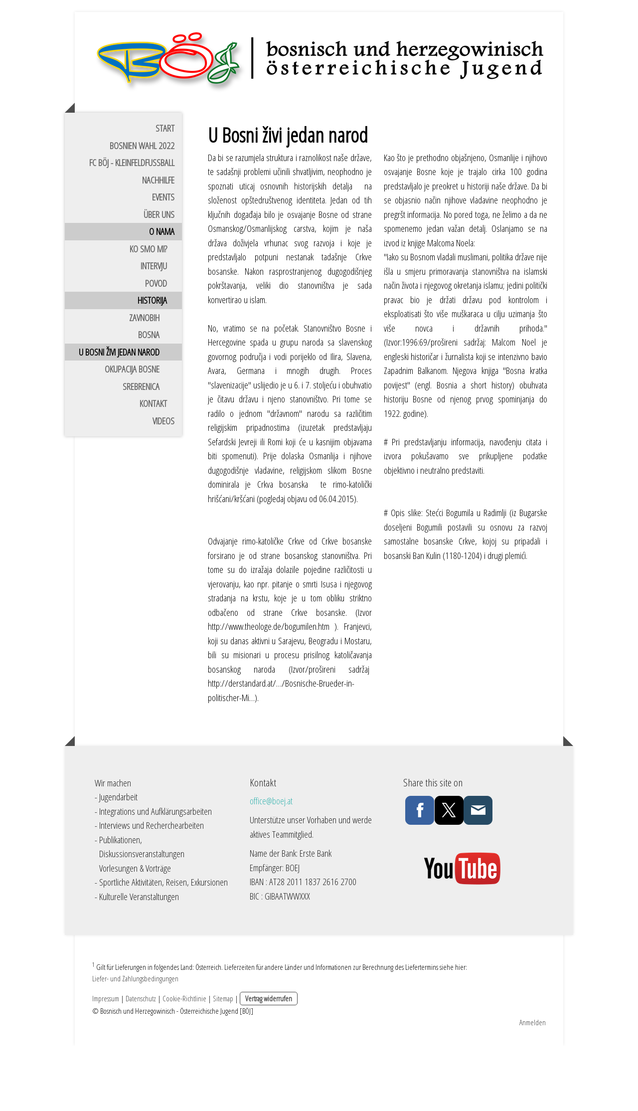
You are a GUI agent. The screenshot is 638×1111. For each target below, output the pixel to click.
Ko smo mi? (148, 311)
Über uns (159, 277)
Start (165, 191)
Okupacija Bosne (132, 431)
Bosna (149, 397)
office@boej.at (271, 863)
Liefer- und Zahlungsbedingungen (135, 1044)
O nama (161, 294)
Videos (163, 483)
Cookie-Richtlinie (184, 1064)
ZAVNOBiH (144, 380)
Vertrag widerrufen (268, 1064)
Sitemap (223, 1064)
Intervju (154, 328)
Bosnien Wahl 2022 (142, 208)
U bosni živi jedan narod (119, 414)
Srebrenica (141, 449)
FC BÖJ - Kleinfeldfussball (131, 225)
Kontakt (153, 466)
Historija (152, 363)
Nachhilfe (158, 242)
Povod (156, 346)
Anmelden (532, 1088)
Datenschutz (141, 1064)
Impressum (105, 1064)
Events (163, 259)
